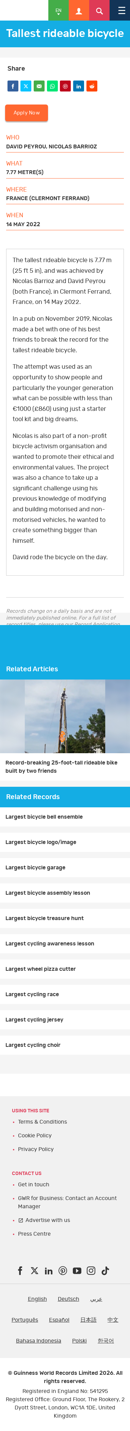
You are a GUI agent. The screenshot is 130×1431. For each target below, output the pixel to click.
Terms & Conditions (42, 1122)
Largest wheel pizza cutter (40, 969)
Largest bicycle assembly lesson (47, 893)
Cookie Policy (35, 1135)
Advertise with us (48, 1220)
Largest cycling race (32, 994)
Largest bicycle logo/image (40, 842)
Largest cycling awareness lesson (49, 943)
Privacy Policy (36, 1149)
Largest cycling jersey (34, 1020)
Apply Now (27, 112)
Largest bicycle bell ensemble (44, 817)
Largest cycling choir (33, 1045)
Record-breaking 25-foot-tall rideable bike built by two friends (61, 767)
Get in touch (33, 1184)
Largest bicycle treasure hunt (44, 918)
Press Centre (34, 1234)
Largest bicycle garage (35, 867)
